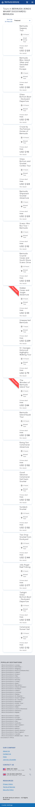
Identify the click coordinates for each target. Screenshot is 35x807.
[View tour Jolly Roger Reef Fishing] (25, 576)
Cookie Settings (7, 805)
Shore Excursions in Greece (10, 674)
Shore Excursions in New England (12, 732)
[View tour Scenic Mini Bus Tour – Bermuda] (25, 236)
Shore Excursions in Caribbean (11, 719)
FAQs (5, 757)
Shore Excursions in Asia (9, 721)
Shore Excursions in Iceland (10, 672)
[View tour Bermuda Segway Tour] (25, 39)
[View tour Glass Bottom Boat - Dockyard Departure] (25, 108)
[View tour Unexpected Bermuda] (25, 331)
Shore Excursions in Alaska (10, 715)
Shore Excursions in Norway (10, 679)
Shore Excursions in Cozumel (11, 692)
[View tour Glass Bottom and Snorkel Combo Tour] (25, 173)
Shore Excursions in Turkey (10, 681)
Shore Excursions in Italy (9, 676)
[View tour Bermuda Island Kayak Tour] (25, 425)
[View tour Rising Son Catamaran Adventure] (25, 455)
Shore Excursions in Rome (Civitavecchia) (15, 670)
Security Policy (8, 790)
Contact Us (7, 754)
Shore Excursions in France (10, 677)
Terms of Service (9, 787)
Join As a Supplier (9, 760)
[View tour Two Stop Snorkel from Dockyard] (25, 547)
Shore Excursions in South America (13, 730)
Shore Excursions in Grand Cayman (13, 697)
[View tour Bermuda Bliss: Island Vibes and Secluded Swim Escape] (25, 74)
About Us (6, 751)
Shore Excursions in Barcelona (11, 685)
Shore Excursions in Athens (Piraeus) (13, 687)
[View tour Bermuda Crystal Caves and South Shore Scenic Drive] (25, 268)
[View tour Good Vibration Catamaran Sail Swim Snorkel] (25, 487)
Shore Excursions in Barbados (11, 701)
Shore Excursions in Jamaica (10, 705)
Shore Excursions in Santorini (11, 710)
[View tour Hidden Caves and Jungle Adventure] (25, 302)
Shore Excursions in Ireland (10, 690)
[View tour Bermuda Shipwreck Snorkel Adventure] (25, 205)
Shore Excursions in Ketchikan (11, 667)
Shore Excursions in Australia (11, 723)
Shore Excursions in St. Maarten (11, 696)
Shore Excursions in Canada (10, 734)
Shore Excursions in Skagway (11, 668)
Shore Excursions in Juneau (10, 665)
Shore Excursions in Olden (10, 707)
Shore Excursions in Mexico (10, 728)
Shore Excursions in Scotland (11, 688)
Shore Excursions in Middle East (12, 735)
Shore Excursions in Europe (10, 717)
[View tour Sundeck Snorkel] (25, 518)
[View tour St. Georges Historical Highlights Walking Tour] (25, 362)
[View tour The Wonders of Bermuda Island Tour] (25, 394)
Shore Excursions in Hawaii (10, 726)
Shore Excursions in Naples (10, 712)
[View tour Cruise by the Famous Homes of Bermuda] (25, 140)
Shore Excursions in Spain (10, 683)
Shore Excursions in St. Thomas (11, 699)
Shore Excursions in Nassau (10, 694)
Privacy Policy (8, 784)
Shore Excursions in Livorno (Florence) (14, 708)
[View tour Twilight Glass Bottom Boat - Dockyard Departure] (25, 607)
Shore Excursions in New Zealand (12, 725)
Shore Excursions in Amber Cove (12, 703)
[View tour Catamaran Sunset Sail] (25, 638)
